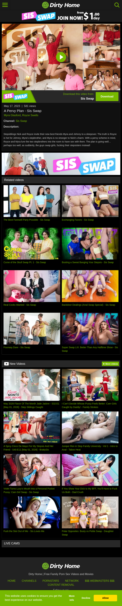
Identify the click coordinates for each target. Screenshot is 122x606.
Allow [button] (105, 598)
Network (72, 580)
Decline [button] (86, 598)
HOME (12, 580)
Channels (29, 580)
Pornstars (50, 580)
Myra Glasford (12, 115)
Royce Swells (30, 115)
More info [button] (72, 598)
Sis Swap (21, 121)
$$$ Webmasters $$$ (99, 580)
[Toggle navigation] (5, 5)
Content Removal (61, 584)
